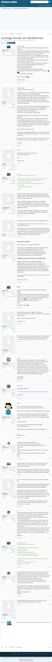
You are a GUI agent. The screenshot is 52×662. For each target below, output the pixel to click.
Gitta (3, 446)
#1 (49, 82)
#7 (49, 282)
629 (14, 520)
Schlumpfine (5, 363)
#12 (49, 398)
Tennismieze (5, 207)
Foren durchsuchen (6, 8)
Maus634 (4, 493)
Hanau (14, 260)
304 (14, 421)
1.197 (14, 367)
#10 (49, 341)
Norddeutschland (12, 107)
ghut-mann (28, 40)
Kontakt (19, 653)
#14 (49, 458)
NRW (14, 521)
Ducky (4, 234)
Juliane (4, 177)
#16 (49, 506)
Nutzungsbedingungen (31, 653)
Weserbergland (12, 183)
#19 (49, 595)
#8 (49, 307)
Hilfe (23, 653)
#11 (49, 380)
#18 (49, 567)
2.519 (14, 181)
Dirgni (3, 101)
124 (14, 259)
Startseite (14, 653)
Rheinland (13, 395)
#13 (49, 437)
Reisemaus (5, 467)
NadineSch (5, 349)
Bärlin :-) (13, 451)
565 (14, 497)
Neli (3, 389)
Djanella (4, 515)
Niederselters (12, 422)
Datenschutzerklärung (43, 653)
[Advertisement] (26, 20)
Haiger (14, 368)
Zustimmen (21, 660)
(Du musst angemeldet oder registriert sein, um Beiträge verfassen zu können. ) (33, 622)
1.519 (14, 211)
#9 (49, 323)
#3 (49, 163)
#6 (49, 236)
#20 (49, 604)
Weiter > (13, 42)
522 (14, 54)
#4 (49, 189)
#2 (49, 145)
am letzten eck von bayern (10, 55)
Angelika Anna (6, 417)
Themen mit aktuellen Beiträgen (20, 8)
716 (14, 471)
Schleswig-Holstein (11, 213)
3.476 (14, 450)
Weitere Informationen (28, 660)
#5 (49, 216)
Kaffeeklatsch (14, 40)
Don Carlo (4, 255)
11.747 (14, 394)
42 (14, 106)
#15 (49, 474)
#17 (49, 537)
